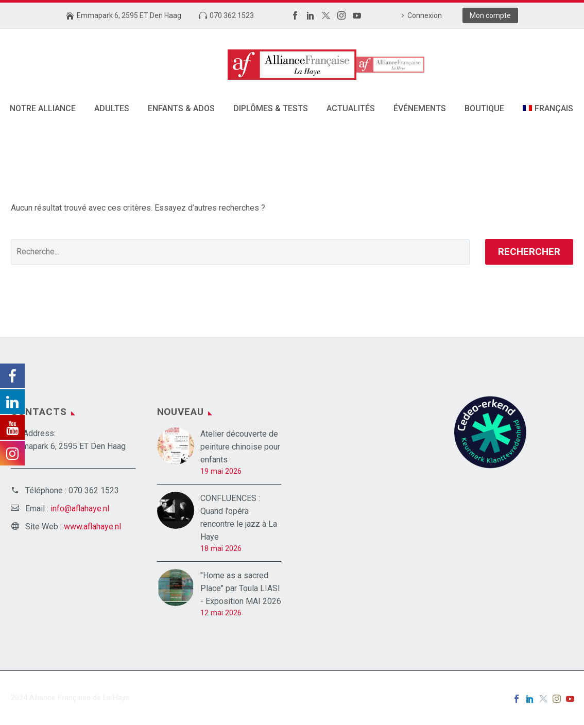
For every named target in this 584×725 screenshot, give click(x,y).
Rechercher (529, 251)
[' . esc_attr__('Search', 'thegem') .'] (240, 252)
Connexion (424, 15)
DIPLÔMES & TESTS (270, 108)
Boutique (484, 108)
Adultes (111, 108)
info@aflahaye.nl (79, 508)
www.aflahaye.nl (92, 526)
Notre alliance (43, 108)
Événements (419, 108)
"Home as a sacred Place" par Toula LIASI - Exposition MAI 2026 (240, 588)
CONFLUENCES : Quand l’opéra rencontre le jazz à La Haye (238, 517)
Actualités (351, 108)
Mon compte (490, 15)
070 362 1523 (232, 15)
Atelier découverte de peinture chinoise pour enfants (240, 446)
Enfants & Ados (181, 108)
